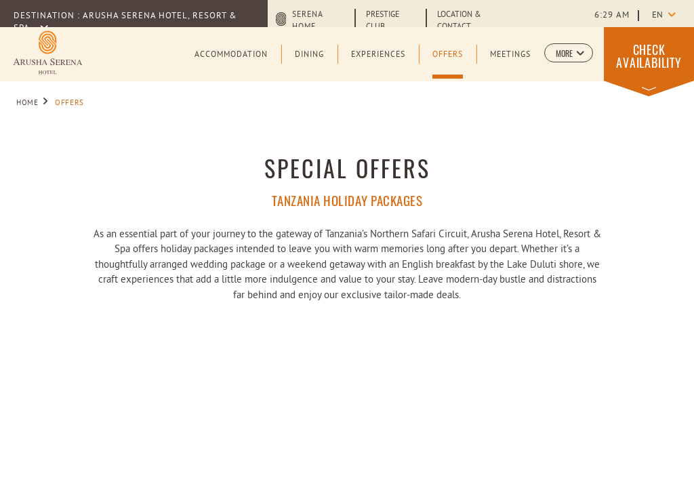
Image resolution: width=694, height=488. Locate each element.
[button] (568, 52)
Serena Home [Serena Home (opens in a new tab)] (307, 21)
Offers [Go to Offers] (69, 103)
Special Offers (347, 168)
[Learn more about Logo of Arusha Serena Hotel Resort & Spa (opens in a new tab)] (47, 52)
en (657, 15)
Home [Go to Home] (27, 103)
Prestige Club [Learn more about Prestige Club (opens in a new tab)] (382, 21)
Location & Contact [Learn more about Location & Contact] (459, 21)
